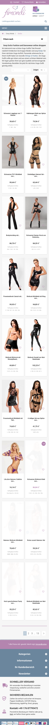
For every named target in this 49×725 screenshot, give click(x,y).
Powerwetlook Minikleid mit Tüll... (13, 416)
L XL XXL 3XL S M (36, 127)
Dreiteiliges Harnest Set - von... (36, 175)
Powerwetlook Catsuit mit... (12, 296)
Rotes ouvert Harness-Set (36, 534)
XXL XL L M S (36, 249)
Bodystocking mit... (13, 235)
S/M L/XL (36, 429)
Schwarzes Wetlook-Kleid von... (36, 476)
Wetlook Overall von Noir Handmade (36, 357)
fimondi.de (12, 724)
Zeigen (35, 70)
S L (13, 127)
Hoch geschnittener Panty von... (13, 595)
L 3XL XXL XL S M (13, 429)
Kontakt (16, 2)
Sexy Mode (10, 34)
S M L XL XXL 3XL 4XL (36, 489)
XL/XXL (13, 548)
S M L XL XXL (12, 188)
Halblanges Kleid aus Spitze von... (36, 114)
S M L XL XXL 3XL (13, 369)
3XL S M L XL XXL (36, 310)
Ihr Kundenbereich (24, 660)
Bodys (40, 51)
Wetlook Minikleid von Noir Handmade (36, 595)
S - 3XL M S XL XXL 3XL (12, 310)
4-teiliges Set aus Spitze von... (36, 416)
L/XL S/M (36, 188)
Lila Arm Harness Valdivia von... (13, 476)
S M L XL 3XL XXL (36, 608)
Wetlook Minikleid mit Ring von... (36, 297)
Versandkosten (41, 637)
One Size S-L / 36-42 (13, 489)
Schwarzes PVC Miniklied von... (13, 175)
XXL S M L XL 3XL (13, 249)
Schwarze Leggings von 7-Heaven (13, 114)
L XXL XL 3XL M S (36, 369)
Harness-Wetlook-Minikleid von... (12, 535)
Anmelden (42, 2)
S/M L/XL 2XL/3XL (36, 548)
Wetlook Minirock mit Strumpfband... (12, 357)
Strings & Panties (31, 56)
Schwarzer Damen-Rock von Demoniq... (36, 236)
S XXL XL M (13, 608)
